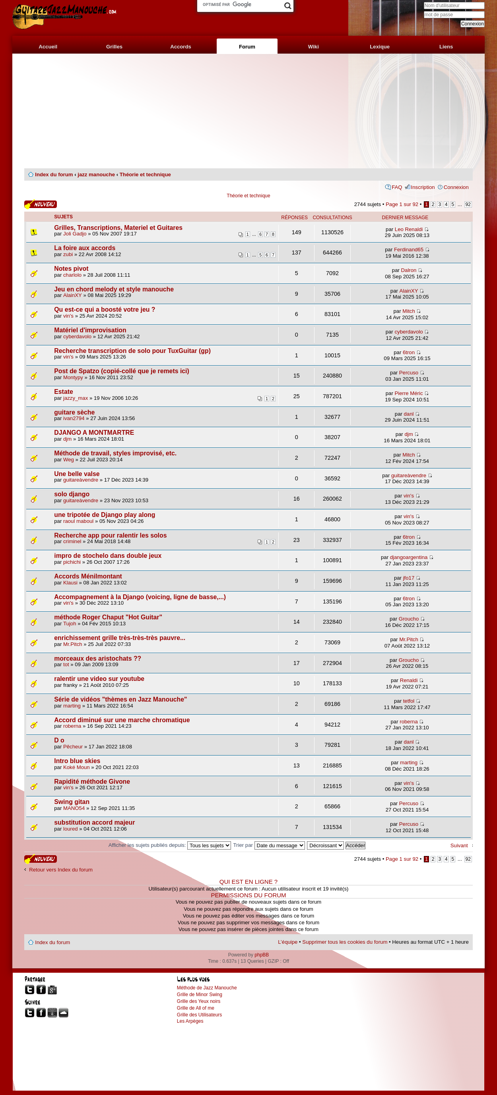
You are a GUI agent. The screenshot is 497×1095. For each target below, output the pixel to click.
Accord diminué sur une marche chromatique (122, 720)
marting (72, 706)
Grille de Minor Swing (199, 994)
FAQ (397, 187)
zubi (68, 254)
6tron (409, 352)
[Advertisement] (248, 111)
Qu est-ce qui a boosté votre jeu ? (104, 309)
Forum (247, 47)
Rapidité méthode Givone (92, 781)
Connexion (456, 187)
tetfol (409, 701)
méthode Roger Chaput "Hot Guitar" (108, 617)
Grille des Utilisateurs (199, 1015)
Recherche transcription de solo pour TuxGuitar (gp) (132, 350)
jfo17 (409, 578)
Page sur (402, 204)
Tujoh (69, 624)
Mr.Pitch (72, 644)
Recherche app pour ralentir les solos (110, 535)
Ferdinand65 (408, 250)
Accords (180, 47)
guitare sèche (74, 412)
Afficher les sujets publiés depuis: (170, 845)
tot (66, 664)
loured (70, 829)
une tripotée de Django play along (104, 514)
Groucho (409, 619)
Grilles (114, 47)
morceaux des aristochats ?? (97, 658)
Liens (446, 47)
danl (409, 414)
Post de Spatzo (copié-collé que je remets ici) (121, 371)
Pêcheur (73, 747)
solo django (71, 494)
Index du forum (54, 174)
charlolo (72, 275)
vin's (68, 316)
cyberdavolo (77, 336)
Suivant (459, 845)
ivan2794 (74, 418)
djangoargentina (409, 557)
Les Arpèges (190, 1021)
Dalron (409, 270)
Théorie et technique (145, 174)
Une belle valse (76, 473)
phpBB (261, 955)
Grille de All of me (195, 1008)
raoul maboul (78, 521)
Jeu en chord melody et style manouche (114, 289)
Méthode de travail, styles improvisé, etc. (115, 453)
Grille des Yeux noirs (198, 1001)
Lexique (380, 47)
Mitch (408, 311)
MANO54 (74, 808)
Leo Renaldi (409, 229)
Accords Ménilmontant (88, 576)
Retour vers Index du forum (61, 870)
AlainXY (72, 295)
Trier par (269, 845)
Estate (63, 391)
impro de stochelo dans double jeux (107, 555)
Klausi (70, 583)
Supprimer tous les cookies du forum (344, 942)
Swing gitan (71, 801)
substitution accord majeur (94, 822)
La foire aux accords (84, 248)
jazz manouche (96, 174)
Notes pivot (71, 268)
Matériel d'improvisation (90, 330)
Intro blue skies (77, 761)
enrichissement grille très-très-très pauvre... (119, 637)
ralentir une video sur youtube (99, 678)
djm (67, 439)
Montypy (73, 377)
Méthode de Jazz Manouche (207, 988)
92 (468, 204)
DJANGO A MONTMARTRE (94, 432)
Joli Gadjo (75, 234)
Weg (68, 460)
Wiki (313, 47)
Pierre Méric (408, 393)
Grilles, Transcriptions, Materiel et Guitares (118, 227)
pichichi (72, 562)
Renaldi (409, 680)
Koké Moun (76, 767)
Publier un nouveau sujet (40, 204)
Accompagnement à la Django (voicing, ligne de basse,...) (140, 597)
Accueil (48, 47)
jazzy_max (75, 398)
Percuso (408, 373)
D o (59, 740)
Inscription (423, 187)
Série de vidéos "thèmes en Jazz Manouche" (120, 699)
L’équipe (287, 942)
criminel (72, 541)
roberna (72, 726)
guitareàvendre (80, 480)
